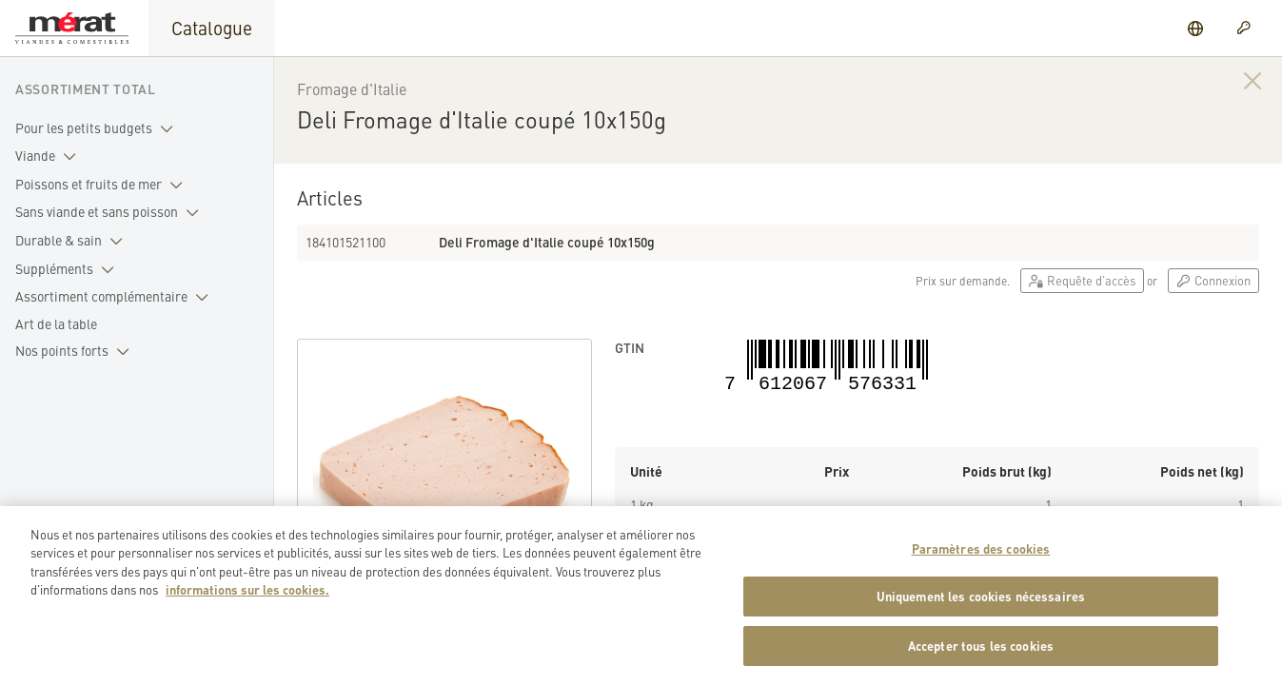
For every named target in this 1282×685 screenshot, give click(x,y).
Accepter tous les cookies (981, 657)
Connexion (1213, 280)
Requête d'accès (1082, 280)
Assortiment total (85, 88)
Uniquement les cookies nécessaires (981, 607)
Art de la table (56, 323)
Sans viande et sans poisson (111, 212)
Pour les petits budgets (98, 128)
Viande (49, 156)
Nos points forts (76, 351)
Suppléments (68, 269)
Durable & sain (72, 240)
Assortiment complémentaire (115, 296)
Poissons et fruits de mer (102, 184)
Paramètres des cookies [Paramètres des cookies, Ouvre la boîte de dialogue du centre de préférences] (981, 560)
